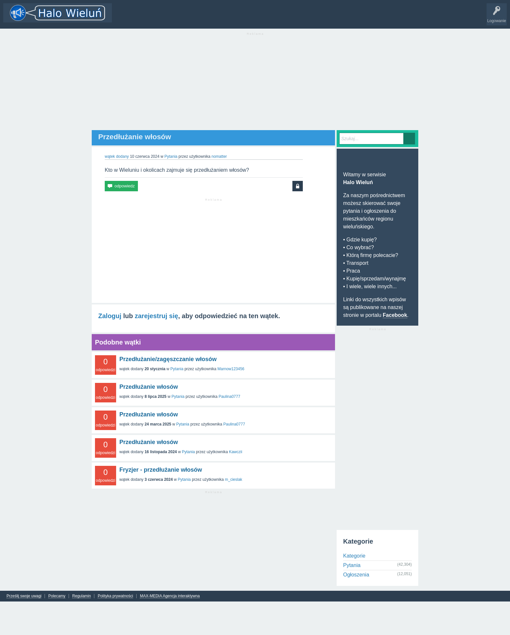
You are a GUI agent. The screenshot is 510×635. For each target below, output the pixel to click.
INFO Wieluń (250, 17)
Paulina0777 (229, 396)
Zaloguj (109, 315)
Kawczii (235, 452)
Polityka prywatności (115, 596)
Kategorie (167, 17)
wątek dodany (117, 156)
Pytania (170, 156)
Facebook (395, 315)
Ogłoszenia (356, 574)
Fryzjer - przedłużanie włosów (160, 469)
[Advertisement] (255, 84)
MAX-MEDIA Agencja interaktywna (170, 596)
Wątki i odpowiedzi (134, 17)
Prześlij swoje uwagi (24, 596)
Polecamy (56, 596)
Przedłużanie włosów (148, 387)
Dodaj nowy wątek (199, 17)
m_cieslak (233, 479)
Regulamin (81, 596)
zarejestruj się (156, 315)
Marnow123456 (231, 369)
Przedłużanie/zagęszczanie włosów (168, 359)
